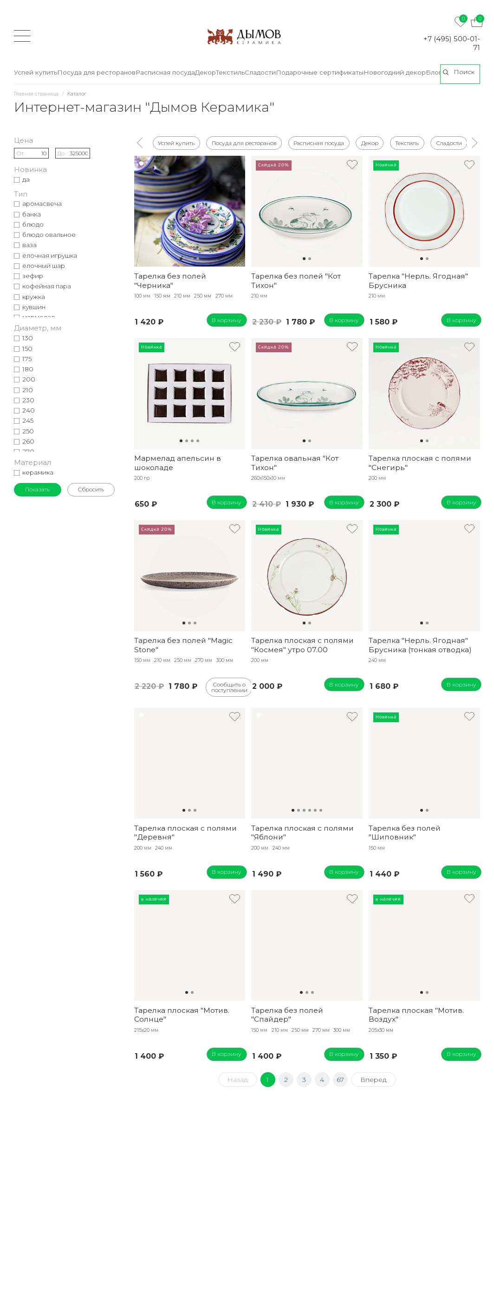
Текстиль (407, 142)
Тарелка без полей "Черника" (170, 280)
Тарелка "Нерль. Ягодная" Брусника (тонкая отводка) (420, 645)
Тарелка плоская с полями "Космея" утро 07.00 (302, 645)
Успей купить (176, 142)
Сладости (449, 142)
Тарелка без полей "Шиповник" (405, 832)
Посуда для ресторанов (244, 142)
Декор (369, 142)
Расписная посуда (318, 142)
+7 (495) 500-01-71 (451, 43)
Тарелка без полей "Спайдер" (287, 1015)
